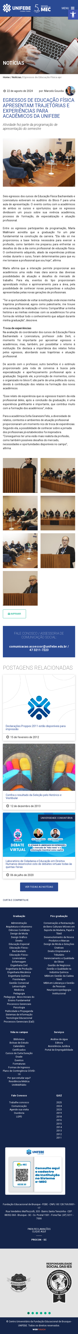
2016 (59, 1120)
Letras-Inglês (19, 986)
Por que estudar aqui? (19, 1078)
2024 (59, 1106)
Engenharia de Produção (19, 969)
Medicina (19, 990)
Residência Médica (19, 1081)
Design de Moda (19, 933)
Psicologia (19, 1007)
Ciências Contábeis (19, 930)
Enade (19, 1056)
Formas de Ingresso (19, 1067)
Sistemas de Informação (19, 1014)
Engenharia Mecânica (19, 972)
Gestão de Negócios (59, 965)
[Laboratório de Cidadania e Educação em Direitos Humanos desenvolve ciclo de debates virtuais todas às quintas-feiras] (39, 846)
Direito (19, 940)
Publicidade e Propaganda (19, 1011)
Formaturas (19, 1063)
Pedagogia (19, 993)
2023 (59, 1109)
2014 (59, 1127)
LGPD (19, 1116)
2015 (59, 1123)
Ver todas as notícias (39, 886)
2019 (59, 1113)
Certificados (19, 1050)
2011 (59, 1137)
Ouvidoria (19, 1113)
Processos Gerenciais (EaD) (19, 1021)
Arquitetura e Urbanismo (19, 926)
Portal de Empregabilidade (59, 1050)
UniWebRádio (19, 1085)
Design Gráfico (19, 937)
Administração (19, 923)
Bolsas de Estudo (19, 1042)
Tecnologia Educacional (19, 1018)
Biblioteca (19, 1039)
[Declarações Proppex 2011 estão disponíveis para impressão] (39, 708)
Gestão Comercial (19, 983)
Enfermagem (19, 961)
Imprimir (14, 613)
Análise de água (59, 1039)
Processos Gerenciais (19, 1004)
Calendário (19, 1046)
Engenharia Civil (19, 965)
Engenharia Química (19, 976)
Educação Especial (19, 944)
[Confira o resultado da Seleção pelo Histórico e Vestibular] (39, 777)
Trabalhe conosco (19, 1102)
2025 (59, 1102)
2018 (59, 1116)
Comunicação (19, 1106)
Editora (59, 1042)
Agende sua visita (19, 1109)
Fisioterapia (19, 979)
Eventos (19, 1060)
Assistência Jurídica (59, 1046)
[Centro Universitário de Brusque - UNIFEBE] (27, 8)
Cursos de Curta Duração (19, 1053)
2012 (59, 1134)
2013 (59, 1130)
